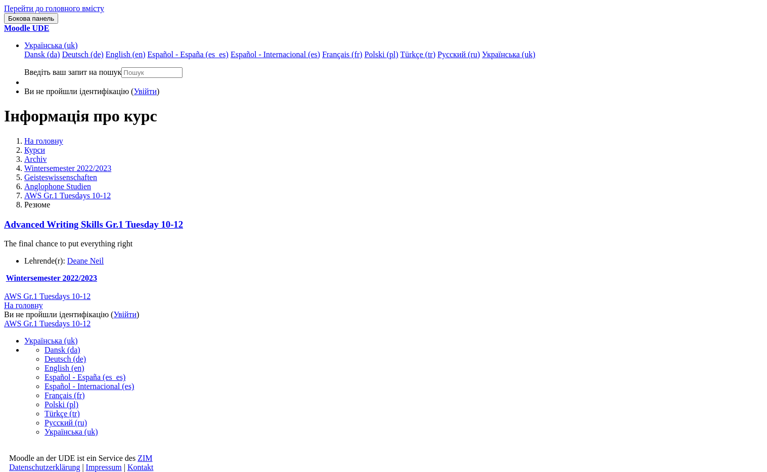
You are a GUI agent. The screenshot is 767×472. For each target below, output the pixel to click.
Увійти (145, 91)
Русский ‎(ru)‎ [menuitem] (458, 54)
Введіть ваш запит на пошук (72, 72)
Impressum (104, 467)
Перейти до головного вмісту (54, 8)
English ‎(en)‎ (64, 368)
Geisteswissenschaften (60, 177)
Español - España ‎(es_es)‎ (84, 377)
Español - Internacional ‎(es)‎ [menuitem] (275, 54)
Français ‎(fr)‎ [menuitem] (342, 54)
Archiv (35, 159)
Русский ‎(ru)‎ (65, 422)
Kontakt (140, 467)
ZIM (145, 458)
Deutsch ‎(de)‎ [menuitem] (83, 54)
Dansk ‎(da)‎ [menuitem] (42, 54)
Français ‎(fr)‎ (64, 395)
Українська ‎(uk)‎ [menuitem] (508, 54)
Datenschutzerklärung (44, 467)
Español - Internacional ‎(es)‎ (89, 386)
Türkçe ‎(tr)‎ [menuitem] (418, 54)
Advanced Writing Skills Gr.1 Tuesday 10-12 (93, 224)
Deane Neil (85, 260)
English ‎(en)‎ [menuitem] (126, 54)
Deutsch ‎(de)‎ (65, 359)
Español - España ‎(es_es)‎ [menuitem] (187, 54)
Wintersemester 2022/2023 (67, 168)
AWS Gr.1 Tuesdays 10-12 (67, 195)
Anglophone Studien (57, 186)
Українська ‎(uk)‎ (51, 45)
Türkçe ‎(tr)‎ (62, 413)
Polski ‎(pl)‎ (61, 404)
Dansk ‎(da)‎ (62, 350)
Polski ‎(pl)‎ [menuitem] (381, 54)
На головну (43, 141)
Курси (34, 150)
